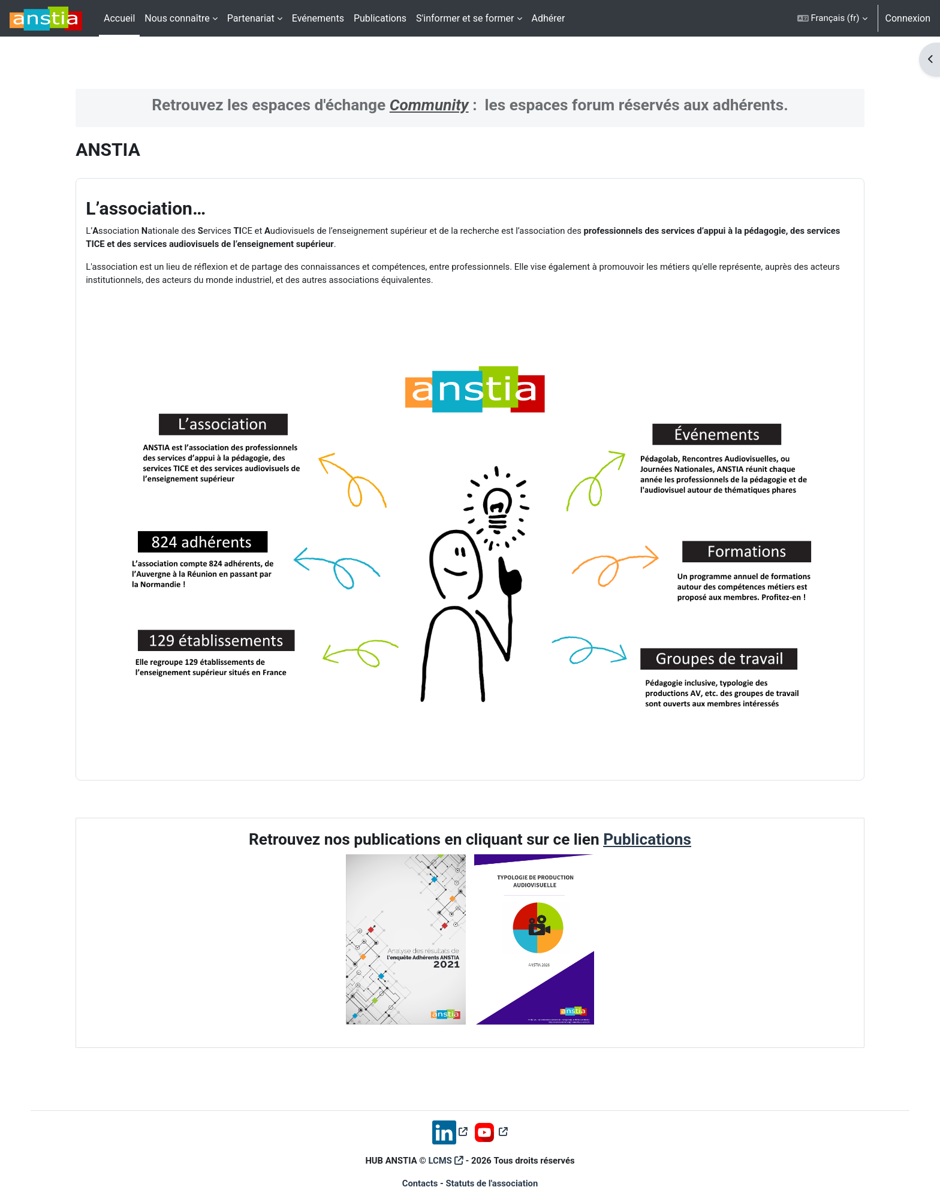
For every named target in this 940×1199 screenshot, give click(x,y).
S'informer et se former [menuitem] (465, 18)
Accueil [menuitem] (119, 18)
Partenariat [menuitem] (251, 18)
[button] (832, 18)
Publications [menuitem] (380, 18)
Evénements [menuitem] (318, 18)
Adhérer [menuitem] (548, 18)
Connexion (907, 18)
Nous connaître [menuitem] (176, 18)
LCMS (440, 1149)
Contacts (419, 1173)
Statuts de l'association (492, 1173)
